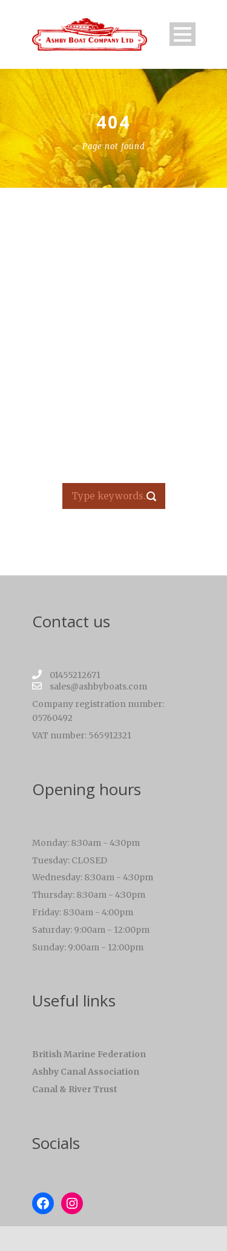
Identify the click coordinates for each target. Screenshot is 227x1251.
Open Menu (182, 34)
